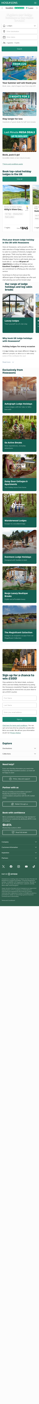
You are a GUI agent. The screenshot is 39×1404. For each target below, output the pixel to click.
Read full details (19, 832)
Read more (8, 362)
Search (19, 49)
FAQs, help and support (19, 779)
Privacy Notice (15, 733)
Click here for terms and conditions (14, 725)
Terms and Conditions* (8, 900)
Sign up (19, 719)
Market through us (19, 804)
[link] (19, 73)
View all (19, 179)
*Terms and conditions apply (12, 164)
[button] (2, 8)
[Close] (35, 3)
